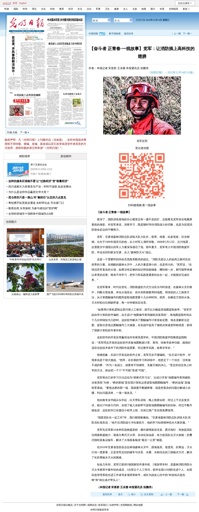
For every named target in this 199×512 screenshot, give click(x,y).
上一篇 (166, 494)
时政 (6, 9)
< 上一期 (176, 33)
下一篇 (183, 494)
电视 (143, 9)
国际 (16, 9)
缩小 (132, 494)
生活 (80, 9)
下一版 (24, 132)
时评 (25, 9)
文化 (43, 9)
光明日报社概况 (64, 505)
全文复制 (147, 494)
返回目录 (128, 33)
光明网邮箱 (126, 505)
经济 (70, 9)
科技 (52, 9)
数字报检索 (115, 33)
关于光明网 (80, 505)
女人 (125, 9)
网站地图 (138, 505)
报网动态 (92, 505)
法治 (89, 9)
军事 (98, 9)
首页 (15, 3)
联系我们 (103, 505)
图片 (153, 9)
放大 (120, 494)
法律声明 (114, 505)
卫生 (107, 9)
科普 (162, 9)
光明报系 (173, 9)
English (22, 3)
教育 (61, 9)
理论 (34, 9)
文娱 (134, 9)
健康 (116, 9)
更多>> (186, 9)
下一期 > (187, 33)
